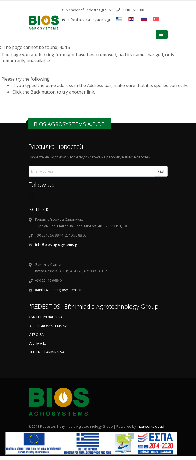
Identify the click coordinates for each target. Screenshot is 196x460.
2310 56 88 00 (130, 10)
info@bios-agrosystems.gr (86, 20)
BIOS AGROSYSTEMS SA (48, 326)
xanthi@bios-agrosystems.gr (58, 289)
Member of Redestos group (86, 10)
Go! (163, 171)
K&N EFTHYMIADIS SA (46, 317)
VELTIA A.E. (37, 343)
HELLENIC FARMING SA (46, 352)
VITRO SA (36, 334)
